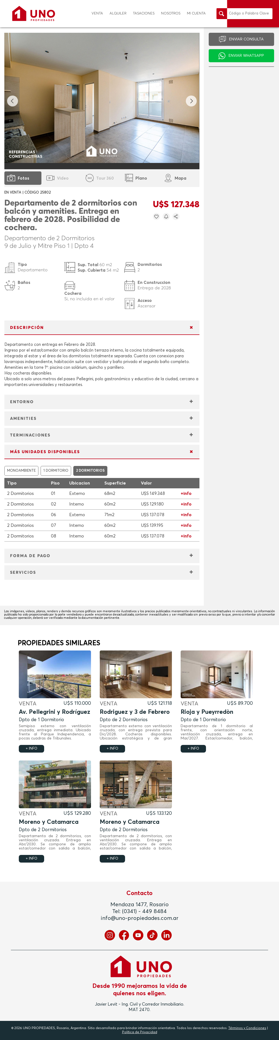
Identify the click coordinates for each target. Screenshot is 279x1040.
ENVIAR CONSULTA (246, 39)
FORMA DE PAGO (30, 556)
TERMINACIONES (30, 435)
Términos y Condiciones (247, 1028)
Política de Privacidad (139, 1032)
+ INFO (31, 748)
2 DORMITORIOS (90, 471)
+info (186, 493)
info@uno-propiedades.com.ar (139, 918)
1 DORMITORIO (55, 471)
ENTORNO (22, 402)
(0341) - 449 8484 (144, 911)
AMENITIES (23, 419)
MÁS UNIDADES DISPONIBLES (45, 452)
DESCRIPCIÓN (27, 328)
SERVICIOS (23, 572)
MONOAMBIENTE (21, 471)
